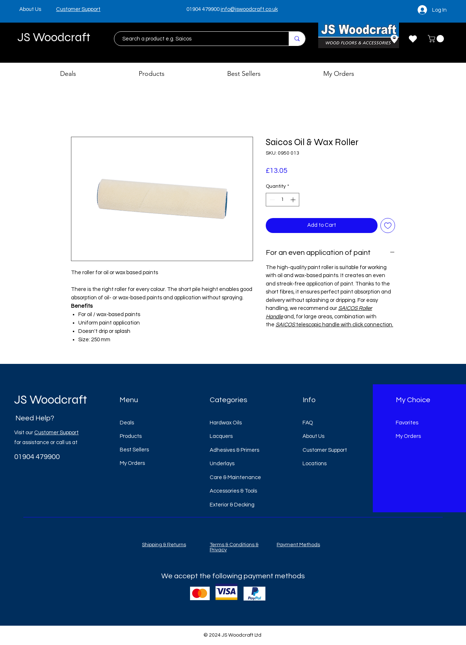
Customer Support (56, 432)
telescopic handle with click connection (343, 324)
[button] (437, 38)
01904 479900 (203, 9)
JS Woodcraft (53, 37)
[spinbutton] (282, 199)
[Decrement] (271, 199)
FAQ (308, 423)
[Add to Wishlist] (387, 225)
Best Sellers (134, 449)
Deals (127, 423)
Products (131, 436)
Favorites (407, 423)
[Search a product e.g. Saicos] (197, 39)
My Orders (132, 463)
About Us (313, 436)
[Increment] (293, 199)
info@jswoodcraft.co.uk (249, 9)
